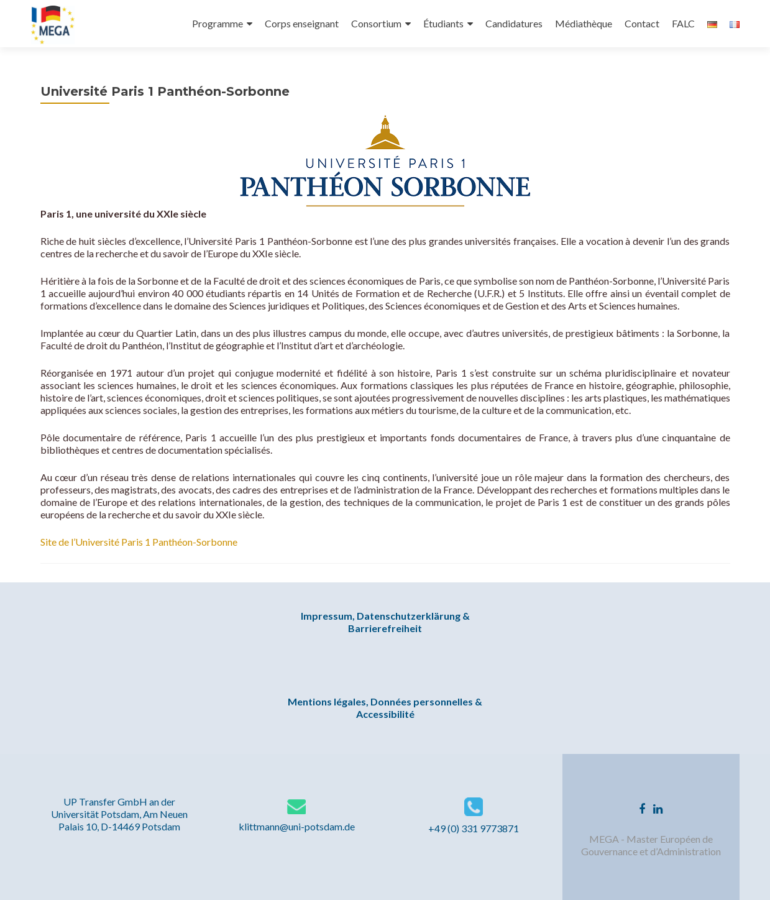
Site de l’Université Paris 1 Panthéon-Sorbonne (138, 542)
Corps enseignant (302, 23)
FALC (683, 23)
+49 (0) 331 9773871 (473, 828)
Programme (217, 23)
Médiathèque (583, 23)
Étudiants (443, 23)
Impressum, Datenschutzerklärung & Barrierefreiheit (385, 622)
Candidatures (514, 23)
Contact (642, 23)
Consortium (376, 23)
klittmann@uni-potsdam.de (297, 826)
